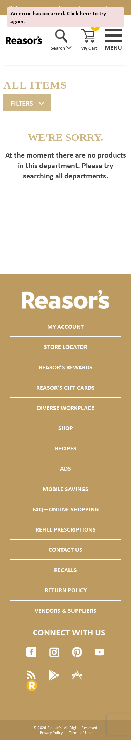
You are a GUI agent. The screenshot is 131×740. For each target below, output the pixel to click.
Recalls (65, 569)
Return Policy (66, 590)
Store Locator (65, 346)
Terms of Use (80, 732)
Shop (65, 428)
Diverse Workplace (65, 407)
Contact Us (65, 549)
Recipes (66, 448)
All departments (80, 175)
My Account (65, 326)
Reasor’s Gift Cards (65, 387)
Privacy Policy (51, 732)
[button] (61, 40)
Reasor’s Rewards (66, 367)
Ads (65, 468)
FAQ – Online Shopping (65, 509)
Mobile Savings (65, 489)
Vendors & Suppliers (65, 610)
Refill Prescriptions (66, 529)
